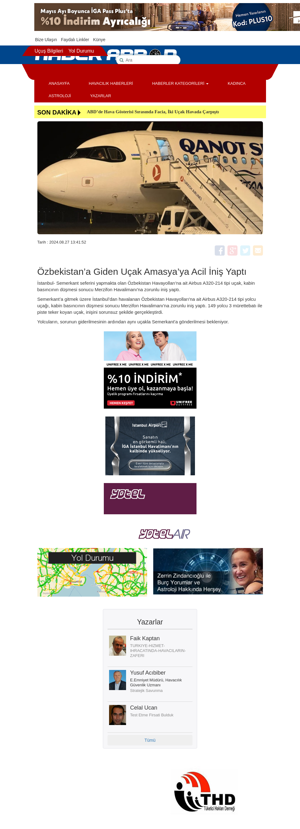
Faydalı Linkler (75, 39)
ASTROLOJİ (60, 95)
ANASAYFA (59, 83)
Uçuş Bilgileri (49, 51)
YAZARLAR (100, 95)
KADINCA (237, 83)
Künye (99, 39)
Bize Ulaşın (46, 39)
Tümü (150, 740)
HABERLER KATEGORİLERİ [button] (180, 83)
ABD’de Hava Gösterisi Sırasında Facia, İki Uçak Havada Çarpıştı (153, 111)
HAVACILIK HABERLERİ (111, 83)
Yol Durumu (81, 51)
